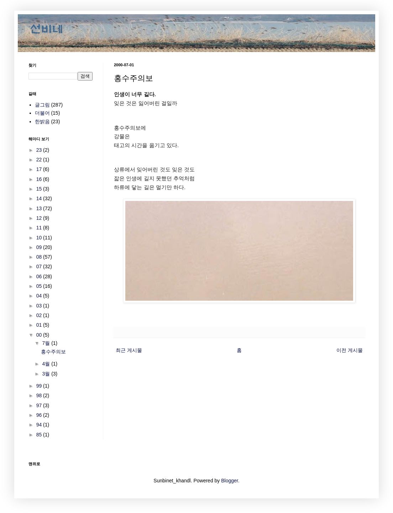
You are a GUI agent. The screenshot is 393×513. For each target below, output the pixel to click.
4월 (46, 364)
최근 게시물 (129, 350)
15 (39, 189)
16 (39, 179)
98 (39, 395)
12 (39, 218)
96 (39, 415)
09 (39, 247)
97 (39, 405)
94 (39, 425)
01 (39, 325)
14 (39, 198)
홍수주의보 (53, 351)
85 (39, 434)
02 (39, 315)
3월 (46, 374)
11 (39, 227)
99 (39, 386)
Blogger (229, 480)
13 (39, 208)
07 (39, 266)
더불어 (42, 113)
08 (39, 257)
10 (39, 237)
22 (39, 159)
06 (39, 276)
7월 (46, 343)
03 (39, 306)
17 (39, 169)
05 (39, 286)
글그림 (42, 105)
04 (39, 296)
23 (39, 150)
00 (39, 335)
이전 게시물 (349, 350)
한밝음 (42, 121)
